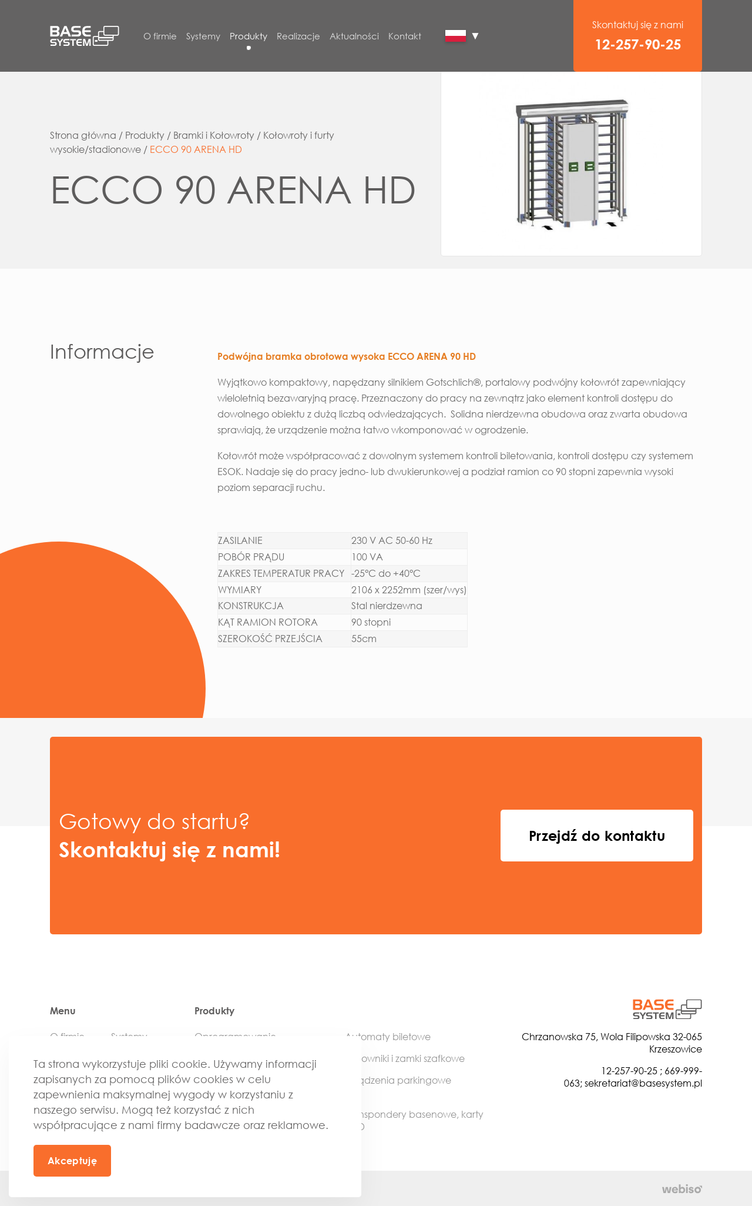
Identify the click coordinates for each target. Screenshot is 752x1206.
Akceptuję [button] (72, 1161)
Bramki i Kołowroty (213, 135)
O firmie (160, 36)
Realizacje (298, 36)
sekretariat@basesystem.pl (643, 1083)
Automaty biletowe (388, 1037)
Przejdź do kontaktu (597, 835)
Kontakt (404, 36)
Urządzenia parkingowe (398, 1080)
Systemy (203, 36)
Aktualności (354, 36)
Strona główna (83, 135)
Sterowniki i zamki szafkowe (405, 1058)
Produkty (248, 36)
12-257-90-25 (638, 43)
